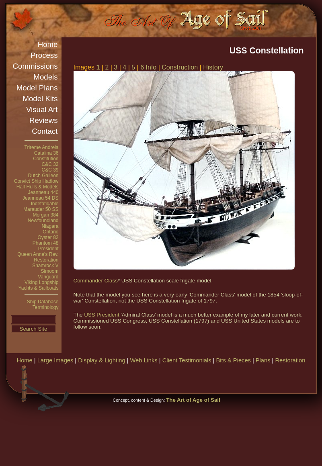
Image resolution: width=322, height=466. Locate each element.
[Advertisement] (179, 416)
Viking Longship (42, 282)
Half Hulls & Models (37, 187)
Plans (263, 360)
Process (44, 55)
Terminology (46, 307)
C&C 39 (49, 170)
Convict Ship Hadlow (36, 181)
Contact (44, 131)
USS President (101, 315)
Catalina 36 (46, 153)
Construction (180, 67)
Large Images (55, 360)
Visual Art (41, 109)
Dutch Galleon (43, 175)
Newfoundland (43, 220)
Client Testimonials (186, 360)
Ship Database (43, 302)
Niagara (49, 226)
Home (48, 44)
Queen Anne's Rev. (37, 254)
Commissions (35, 66)
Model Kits (40, 98)
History (213, 67)
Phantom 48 (46, 243)
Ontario (50, 232)
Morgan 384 (45, 215)
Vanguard (48, 277)
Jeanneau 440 (43, 192)
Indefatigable (45, 203)
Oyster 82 (47, 237)
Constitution (45, 158)
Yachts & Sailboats (38, 288)
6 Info (148, 67)
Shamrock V (45, 265)
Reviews (43, 120)
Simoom (49, 271)
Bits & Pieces (233, 360)
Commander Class (96, 281)
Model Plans (37, 88)
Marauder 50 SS (40, 209)
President (48, 248)
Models (45, 77)
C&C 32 (49, 164)
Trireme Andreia (42, 147)
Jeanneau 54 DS (40, 198)
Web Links (144, 360)
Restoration (46, 260)
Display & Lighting (101, 360)
